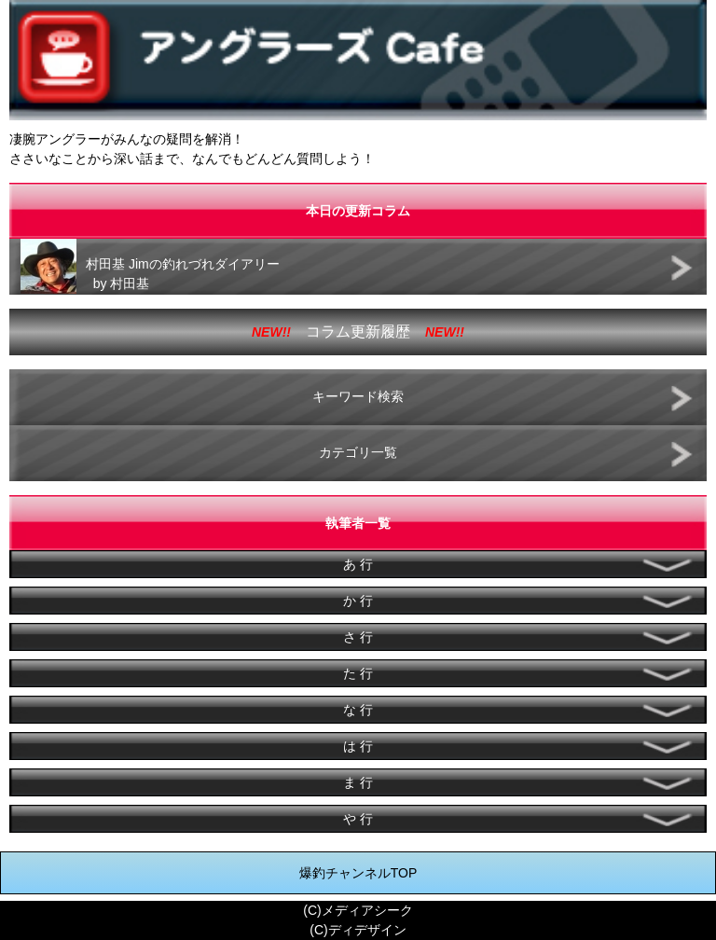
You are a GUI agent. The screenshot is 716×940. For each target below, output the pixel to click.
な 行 (358, 709)
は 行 (358, 746)
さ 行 (358, 636)
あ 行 (358, 564)
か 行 (358, 600)
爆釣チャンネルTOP (358, 872)
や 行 (358, 818)
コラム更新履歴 (358, 331)
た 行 (358, 673)
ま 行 (358, 782)
